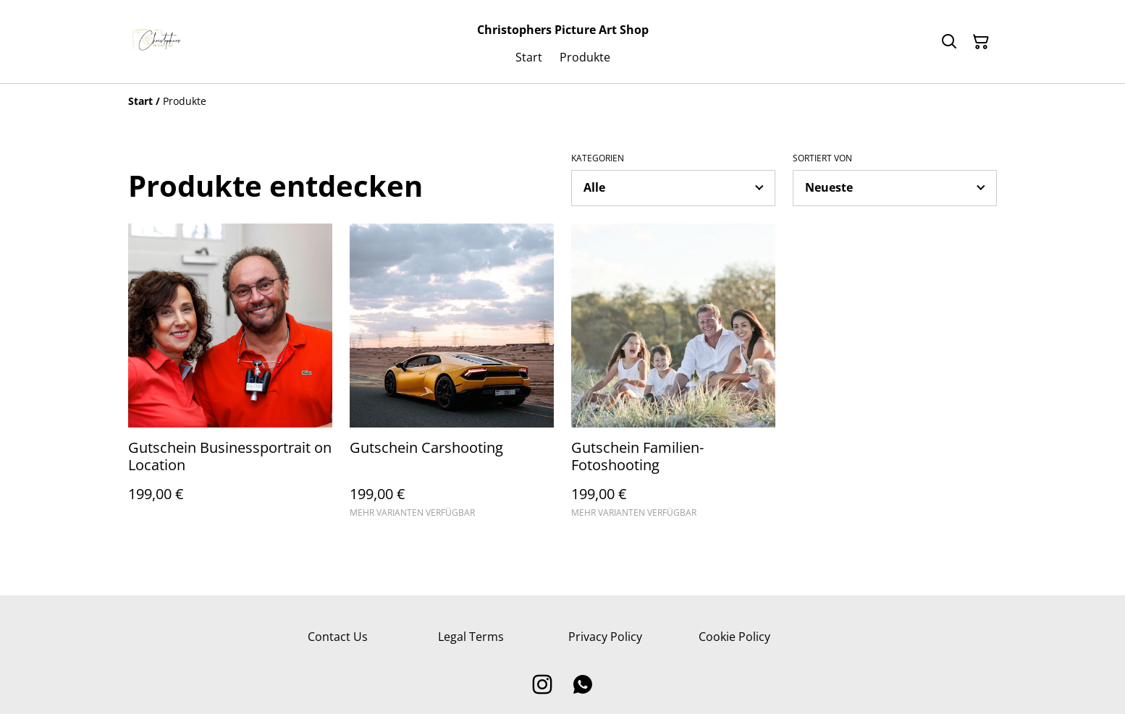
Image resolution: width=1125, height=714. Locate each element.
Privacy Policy (605, 637)
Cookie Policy (734, 637)
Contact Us (338, 637)
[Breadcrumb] (562, 101)
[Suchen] (949, 42)
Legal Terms (471, 637)
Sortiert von (822, 158)
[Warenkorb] (981, 42)
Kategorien (597, 158)
